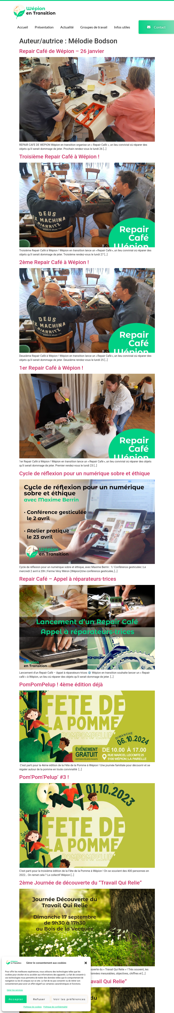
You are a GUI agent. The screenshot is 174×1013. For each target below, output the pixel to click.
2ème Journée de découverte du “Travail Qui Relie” (80, 882)
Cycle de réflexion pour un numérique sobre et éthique (84, 473)
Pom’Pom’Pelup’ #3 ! (44, 777)
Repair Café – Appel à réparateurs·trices (67, 579)
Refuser (39, 999)
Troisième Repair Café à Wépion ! (59, 156)
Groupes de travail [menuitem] (93, 27)
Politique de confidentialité (55, 1007)
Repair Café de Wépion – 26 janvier (61, 51)
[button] (85, 963)
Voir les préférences (69, 999)
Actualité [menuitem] (67, 27)
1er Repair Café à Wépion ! (51, 368)
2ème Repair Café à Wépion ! (54, 262)
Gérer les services (15, 990)
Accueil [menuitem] (22, 27)
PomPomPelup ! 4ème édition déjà (61, 684)
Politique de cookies (33, 1007)
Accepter (16, 999)
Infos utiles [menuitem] (122, 27)
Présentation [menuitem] (44, 27)
